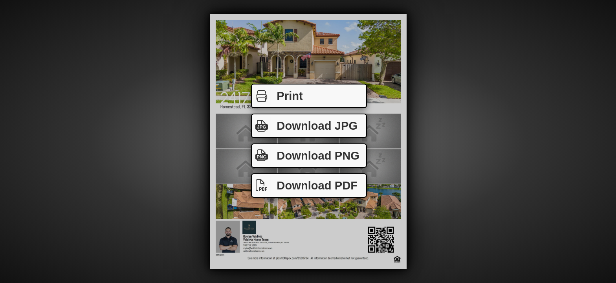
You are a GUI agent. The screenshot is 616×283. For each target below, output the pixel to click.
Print (277, 96)
